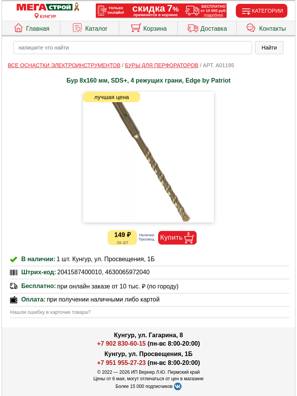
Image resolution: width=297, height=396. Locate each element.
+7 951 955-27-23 (121, 363)
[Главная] (48, 7)
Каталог (89, 27)
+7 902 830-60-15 (121, 343)
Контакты (266, 27)
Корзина (148, 27)
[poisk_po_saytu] (132, 47)
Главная (31, 27)
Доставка (207, 27)
